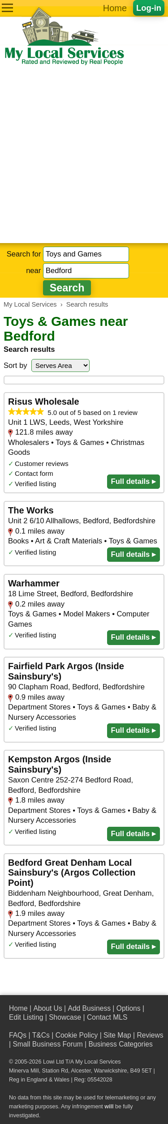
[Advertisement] (84, 155)
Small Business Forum (47, 1044)
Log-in (148, 8)
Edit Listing (26, 1017)
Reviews (150, 1035)
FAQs (17, 1035)
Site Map (117, 1035)
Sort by (15, 365)
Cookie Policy (77, 1035)
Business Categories (120, 1044)
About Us (47, 1008)
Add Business (89, 1008)
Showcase (65, 1017)
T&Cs (41, 1035)
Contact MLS (107, 1017)
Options (128, 1008)
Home (115, 8)
